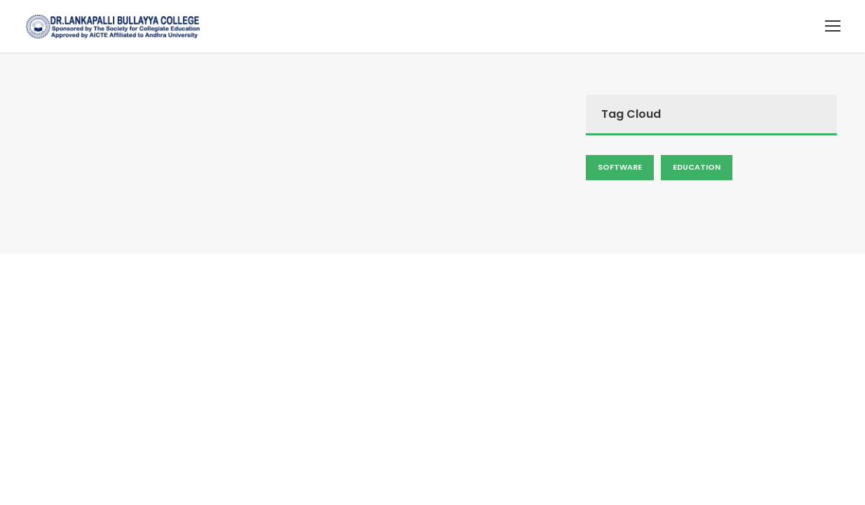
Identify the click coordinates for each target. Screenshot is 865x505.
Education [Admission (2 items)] (696, 167)
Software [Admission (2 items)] (620, 167)
